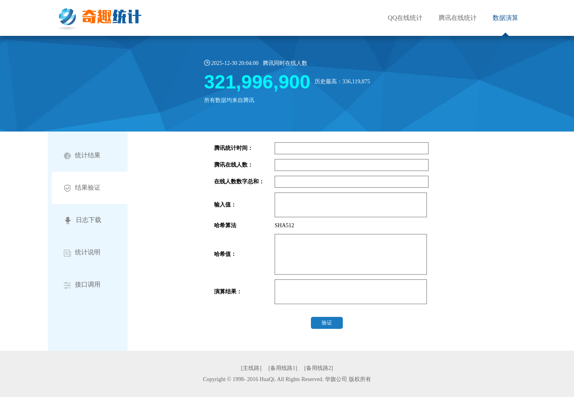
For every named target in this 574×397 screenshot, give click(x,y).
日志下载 (82, 220)
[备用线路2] (318, 368)
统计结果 (82, 155)
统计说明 (82, 252)
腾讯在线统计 (457, 17)
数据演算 (505, 17)
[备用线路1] (282, 368)
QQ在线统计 (405, 17)
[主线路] (251, 368)
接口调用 (82, 285)
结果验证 (82, 188)
